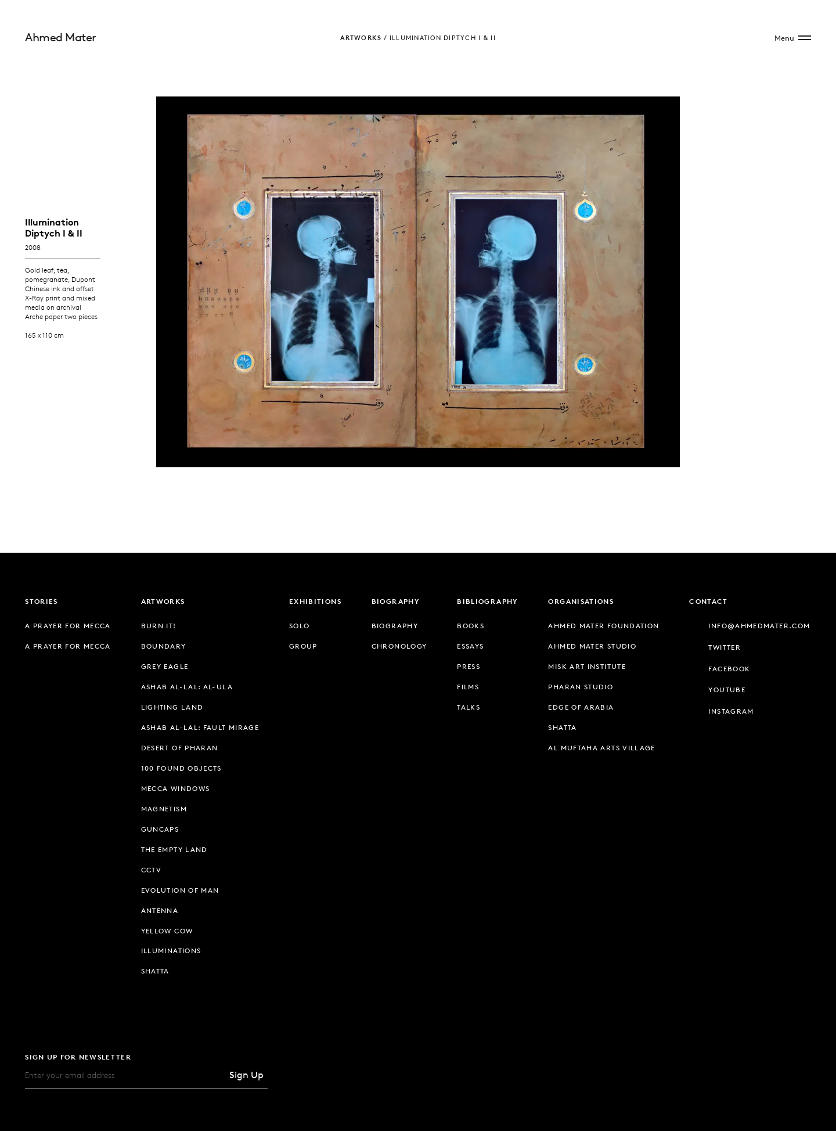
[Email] (125, 1075)
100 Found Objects (181, 768)
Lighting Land (172, 707)
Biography (396, 601)
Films (468, 686)
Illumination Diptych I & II (443, 37)
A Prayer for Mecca (68, 625)
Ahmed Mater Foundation (603, 625)
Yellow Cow (167, 930)
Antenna (160, 910)
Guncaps (160, 829)
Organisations (581, 601)
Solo (299, 625)
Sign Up (246, 1074)
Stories (41, 601)
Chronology (399, 646)
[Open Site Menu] (792, 37)
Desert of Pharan (179, 747)
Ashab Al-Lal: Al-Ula (187, 686)
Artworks (360, 37)
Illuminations (171, 950)
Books (470, 625)
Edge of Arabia (581, 707)
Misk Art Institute (587, 666)
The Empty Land (174, 849)
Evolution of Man (180, 890)
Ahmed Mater (60, 37)
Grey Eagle (165, 666)
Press (468, 666)
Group (303, 646)
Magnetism (164, 808)
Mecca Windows (175, 788)
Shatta (155, 971)
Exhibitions (315, 601)
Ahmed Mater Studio (592, 646)
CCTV (151, 869)
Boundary (163, 646)
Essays (470, 646)
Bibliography (487, 601)
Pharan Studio (580, 686)
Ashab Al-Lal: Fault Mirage (200, 727)
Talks (468, 707)
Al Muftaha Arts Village (601, 747)
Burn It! (158, 625)
